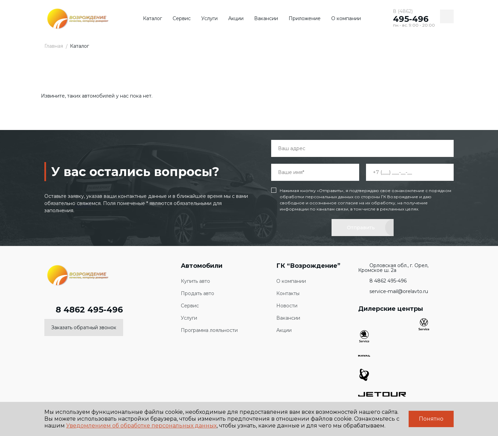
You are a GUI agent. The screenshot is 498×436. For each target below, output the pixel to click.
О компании (346, 18)
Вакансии (266, 18)
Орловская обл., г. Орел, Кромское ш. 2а (393, 268)
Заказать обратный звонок (83, 327)
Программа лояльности (209, 330)
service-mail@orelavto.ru (393, 291)
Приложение (305, 18)
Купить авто (195, 281)
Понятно (431, 419)
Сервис (182, 18)
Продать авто (197, 293)
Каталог (152, 18)
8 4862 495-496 (83, 310)
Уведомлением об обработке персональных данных (141, 425)
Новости (286, 306)
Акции (236, 18)
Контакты (287, 293)
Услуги (209, 18)
